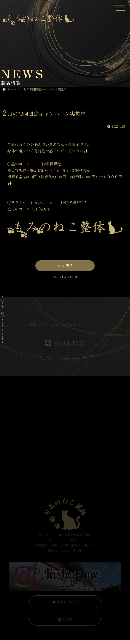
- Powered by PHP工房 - (65, 277)
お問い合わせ (64, 601)
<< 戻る (65, 265)
